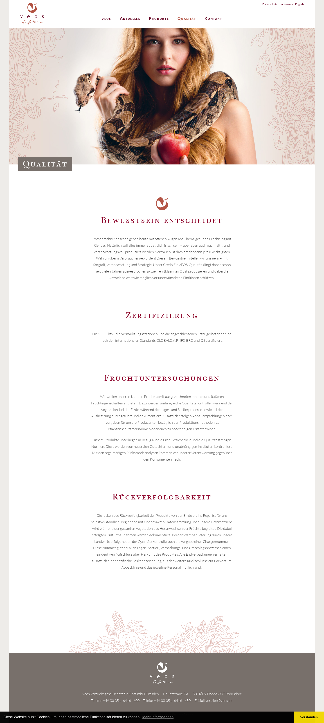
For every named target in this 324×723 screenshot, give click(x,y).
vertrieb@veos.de (218, 700)
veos (106, 18)
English (299, 4)
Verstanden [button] (309, 717)
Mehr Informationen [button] (158, 717)
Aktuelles (130, 18)
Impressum (286, 4)
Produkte (159, 18)
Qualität (187, 18)
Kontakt (213, 18)
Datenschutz (269, 4)
